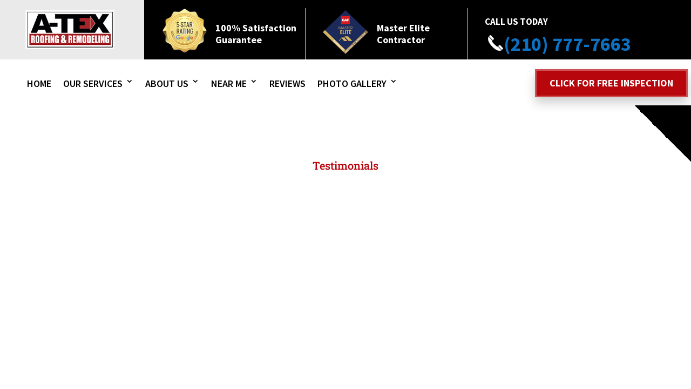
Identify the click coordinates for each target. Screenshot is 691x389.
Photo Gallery (352, 83)
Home (39, 83)
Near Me (229, 83)
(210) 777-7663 (558, 44)
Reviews (287, 83)
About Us (166, 83)
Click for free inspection (611, 83)
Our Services (93, 83)
